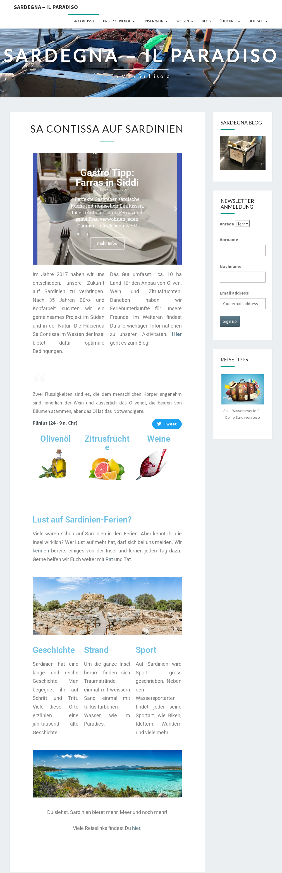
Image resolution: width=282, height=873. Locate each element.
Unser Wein (153, 20)
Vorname (229, 239)
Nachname (231, 266)
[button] (38, 208)
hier (136, 828)
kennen (41, 551)
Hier (177, 334)
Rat (109, 559)
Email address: (234, 293)
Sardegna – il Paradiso (46, 6)
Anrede (227, 224)
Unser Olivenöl (117, 20)
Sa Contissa (84, 20)
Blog (206, 20)
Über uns (227, 20)
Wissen (182, 20)
